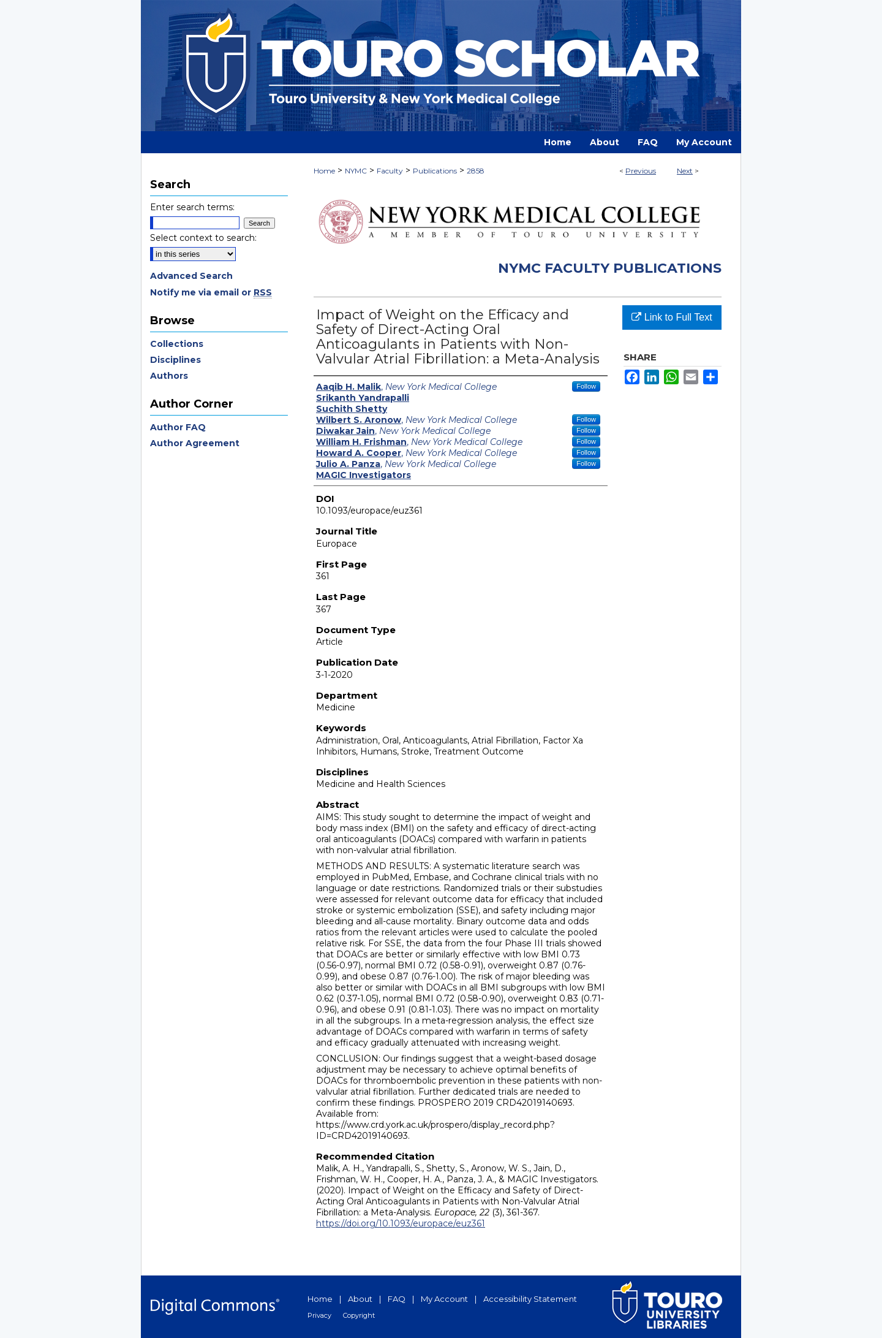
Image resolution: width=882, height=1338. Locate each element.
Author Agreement (194, 443)
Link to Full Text (671, 317)
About (360, 1299)
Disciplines (175, 359)
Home (324, 170)
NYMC (356, 170)
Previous (640, 170)
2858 (475, 170)
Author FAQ (178, 427)
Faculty (390, 170)
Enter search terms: (192, 207)
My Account (444, 1299)
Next (685, 170)
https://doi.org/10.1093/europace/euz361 (400, 1223)
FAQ (396, 1299)
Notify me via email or (211, 292)
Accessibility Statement (530, 1299)
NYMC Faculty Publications (610, 268)
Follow (586, 386)
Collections (176, 343)
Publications (435, 170)
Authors (169, 375)
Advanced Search (191, 275)
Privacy (319, 1315)
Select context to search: (203, 237)
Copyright (359, 1315)
